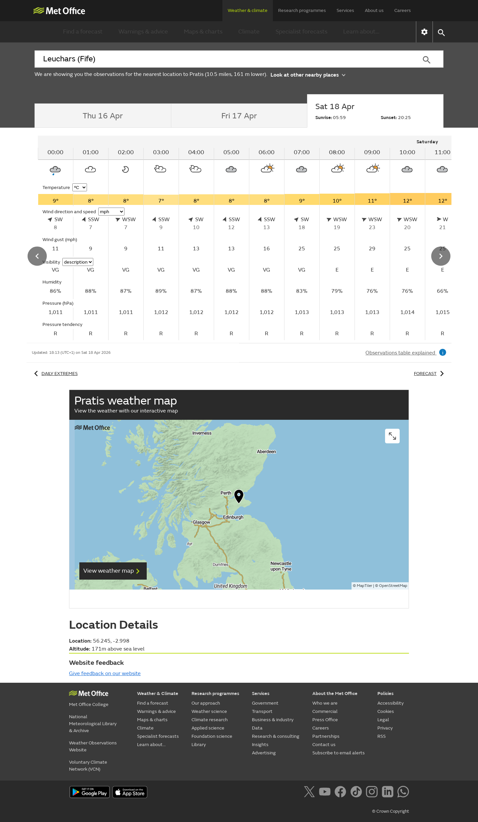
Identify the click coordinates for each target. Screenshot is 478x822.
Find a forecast (83, 31)
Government (265, 703)
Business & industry (272, 720)
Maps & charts (203, 31)
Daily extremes (55, 373)
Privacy (385, 728)
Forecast (430, 373)
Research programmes (302, 10)
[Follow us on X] (310, 793)
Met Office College (89, 704)
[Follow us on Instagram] (373, 793)
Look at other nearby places (308, 74)
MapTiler (364, 585)
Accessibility (390, 703)
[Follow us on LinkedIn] (389, 793)
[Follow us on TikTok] (357, 793)
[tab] (103, 116)
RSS (381, 736)
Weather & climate (248, 10)
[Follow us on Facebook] (342, 793)
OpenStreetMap (393, 585)
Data (257, 728)
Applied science (208, 728)
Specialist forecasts (301, 31)
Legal (383, 720)
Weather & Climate (157, 693)
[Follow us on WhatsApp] (403, 793)
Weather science (209, 711)
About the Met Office (335, 693)
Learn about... (361, 31)
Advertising (264, 753)
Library (199, 744)
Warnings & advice (143, 31)
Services (345, 10)
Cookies (385, 711)
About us (374, 10)
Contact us (324, 744)
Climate (249, 31)
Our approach (206, 703)
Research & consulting (275, 736)
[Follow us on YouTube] (326, 793)
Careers (402, 10)
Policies (385, 693)
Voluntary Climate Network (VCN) (88, 765)
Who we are (325, 703)
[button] (441, 32)
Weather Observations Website (93, 746)
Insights (260, 744)
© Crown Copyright (390, 811)
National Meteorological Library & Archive (93, 723)
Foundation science (212, 736)
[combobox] (222, 59)
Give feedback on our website (105, 673)
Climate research (210, 720)
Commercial (325, 711)
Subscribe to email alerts (338, 753)
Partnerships (326, 736)
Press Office (325, 720)
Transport (262, 711)
